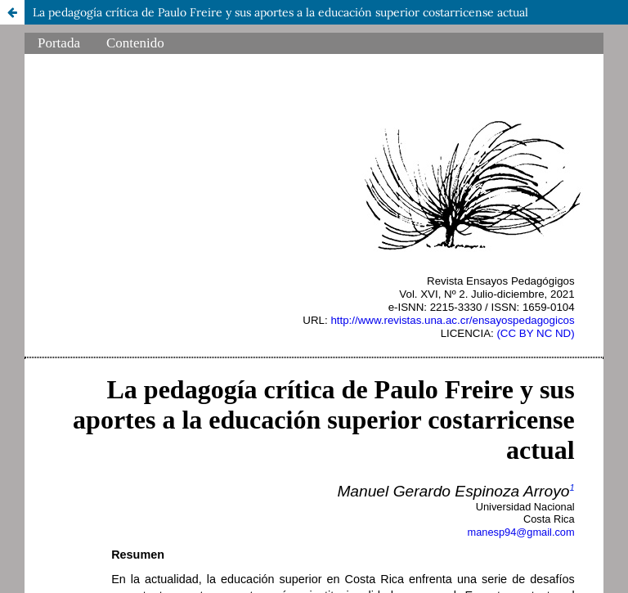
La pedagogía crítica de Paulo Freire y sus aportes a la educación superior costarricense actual (280, 12)
